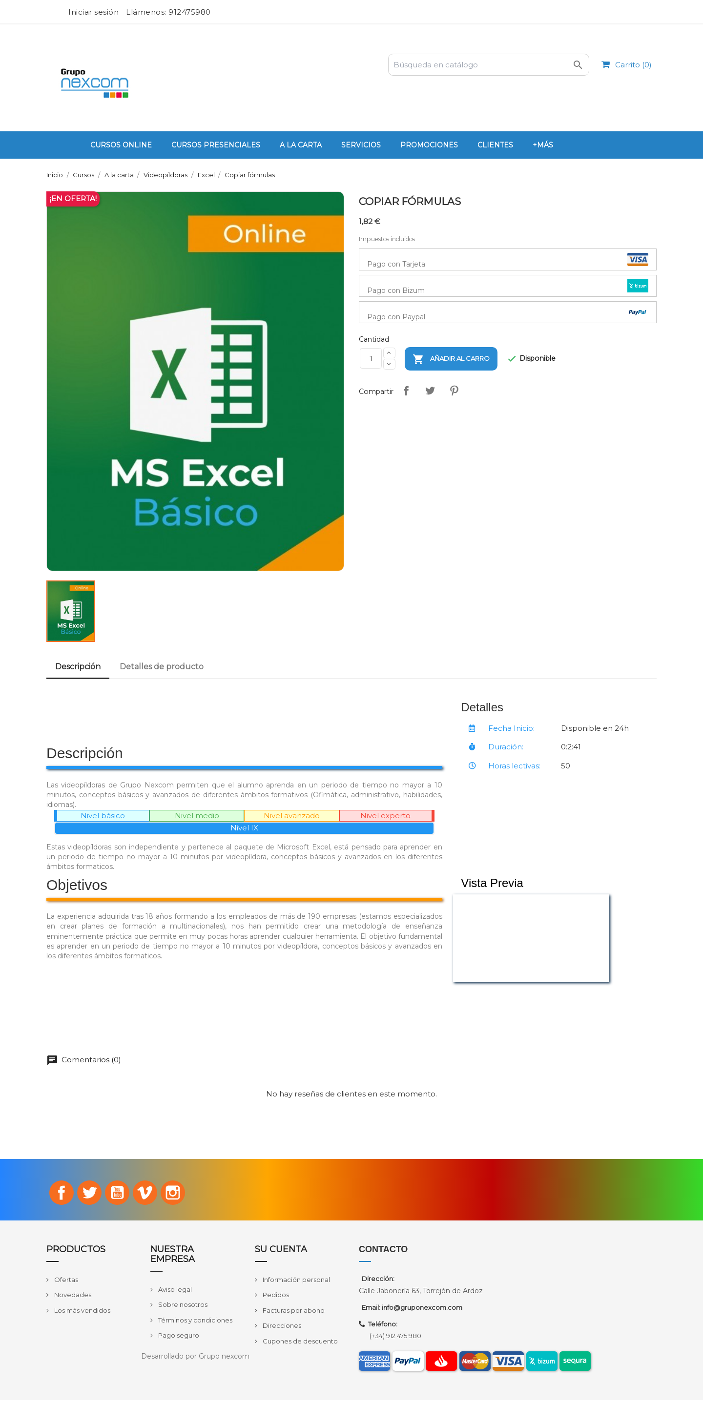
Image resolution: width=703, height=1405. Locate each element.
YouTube (117, 1195)
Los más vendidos (81, 1315)
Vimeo (150, 1195)
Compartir (406, 390)
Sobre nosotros (182, 1309)
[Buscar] (488, 65)
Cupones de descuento (299, 1346)
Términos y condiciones (194, 1325)
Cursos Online (121, 145)
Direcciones (281, 1331)
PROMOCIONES (429, 145)
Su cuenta (281, 1254)
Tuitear (430, 390)
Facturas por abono (293, 1315)
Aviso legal (174, 1294)
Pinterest (454, 390)
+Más (543, 145)
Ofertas (65, 1284)
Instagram (183, 1195)
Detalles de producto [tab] (162, 666)
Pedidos (275, 1300)
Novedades (72, 1300)
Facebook (51, 1195)
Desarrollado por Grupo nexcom (195, 1361)
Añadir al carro (451, 359)
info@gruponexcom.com (422, 1312)
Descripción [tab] (78, 666)
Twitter (84, 1195)
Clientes (495, 145)
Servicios (361, 145)
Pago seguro (178, 1340)
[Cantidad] (371, 358)
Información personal (295, 1284)
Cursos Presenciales (215, 145)
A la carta (301, 145)
